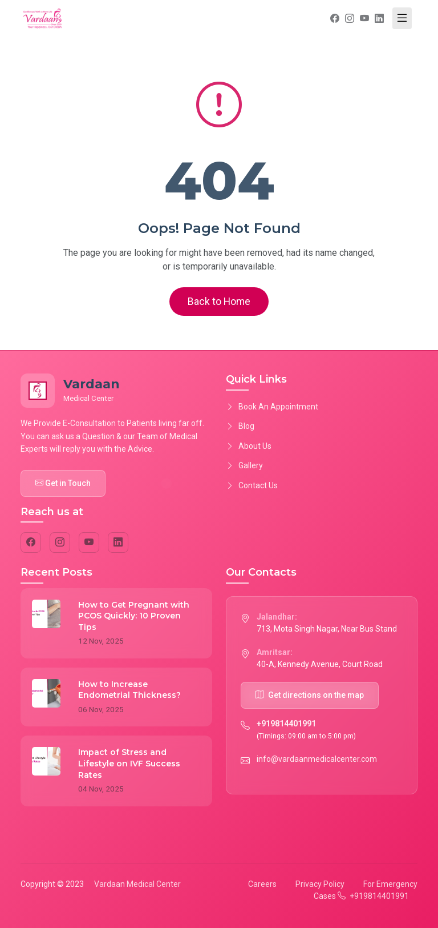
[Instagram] (60, 542)
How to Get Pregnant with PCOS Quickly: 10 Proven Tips (133, 616)
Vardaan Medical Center (137, 884)
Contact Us (252, 485)
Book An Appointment (272, 406)
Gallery (244, 465)
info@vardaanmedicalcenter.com (317, 759)
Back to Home (219, 301)
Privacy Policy (319, 884)
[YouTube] (89, 542)
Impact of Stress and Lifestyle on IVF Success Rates (129, 763)
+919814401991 (286, 723)
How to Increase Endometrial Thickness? (129, 690)
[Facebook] (31, 542)
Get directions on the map (310, 695)
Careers (262, 884)
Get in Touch (63, 483)
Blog (240, 426)
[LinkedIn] (118, 542)
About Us (248, 446)
